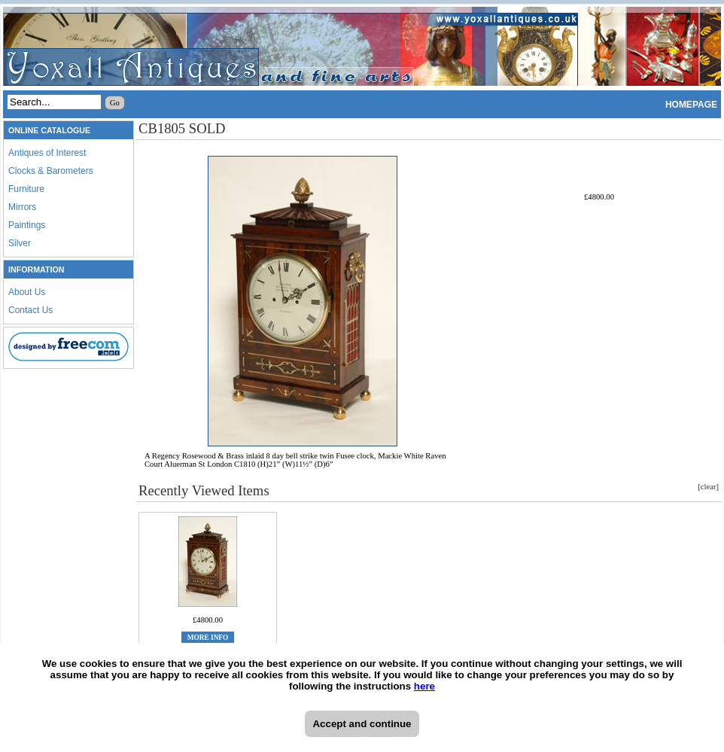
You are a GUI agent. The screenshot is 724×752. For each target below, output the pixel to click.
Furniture (26, 189)
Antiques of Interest (47, 153)
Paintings (26, 225)
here (424, 686)
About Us (26, 292)
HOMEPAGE (691, 104)
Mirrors (22, 207)
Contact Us (30, 310)
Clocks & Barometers (50, 171)
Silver (19, 243)
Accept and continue (361, 723)
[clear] (708, 487)
